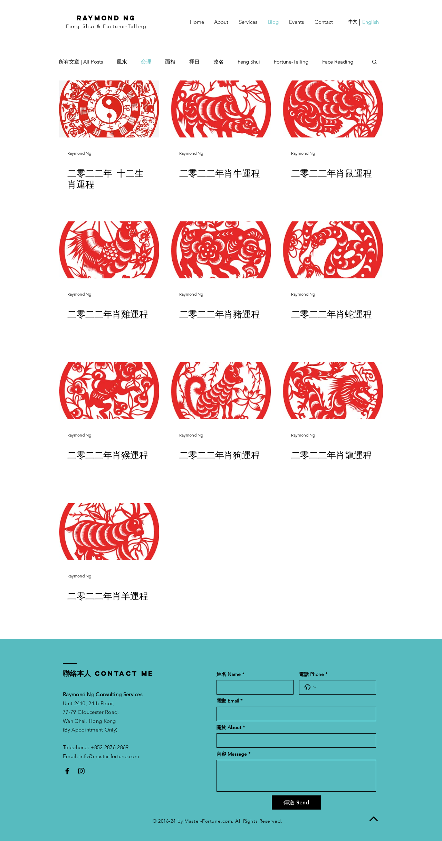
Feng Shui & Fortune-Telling (106, 26)
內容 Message (233, 754)
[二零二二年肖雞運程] (109, 249)
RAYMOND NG (106, 18)
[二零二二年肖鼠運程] (333, 108)
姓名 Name (230, 674)
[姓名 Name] (253, 687)
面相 (170, 61)
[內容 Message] (296, 776)
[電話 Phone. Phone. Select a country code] (310, 687)
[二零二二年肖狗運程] (221, 390)
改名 (218, 61)
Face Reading (337, 61)
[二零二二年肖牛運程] (221, 108)
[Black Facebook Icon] (67, 771)
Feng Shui (249, 61)
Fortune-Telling (291, 61)
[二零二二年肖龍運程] (333, 390)
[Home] (197, 22)
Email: (71, 756)
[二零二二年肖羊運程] (109, 531)
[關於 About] (294, 740)
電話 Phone (313, 674)
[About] (221, 22)
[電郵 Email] (294, 714)
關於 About (231, 727)
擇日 (194, 61)
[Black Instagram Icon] (81, 771)
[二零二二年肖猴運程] (109, 390)
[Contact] (323, 22)
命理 (146, 61)
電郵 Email (229, 701)
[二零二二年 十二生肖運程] (109, 108)
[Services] (248, 22)
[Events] (296, 22)
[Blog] (273, 22)
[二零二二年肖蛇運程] (333, 249)
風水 (122, 61)
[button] (352, 22)
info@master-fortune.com (109, 756)
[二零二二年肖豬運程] (221, 249)
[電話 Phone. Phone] (344, 687)
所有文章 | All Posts (81, 61)
